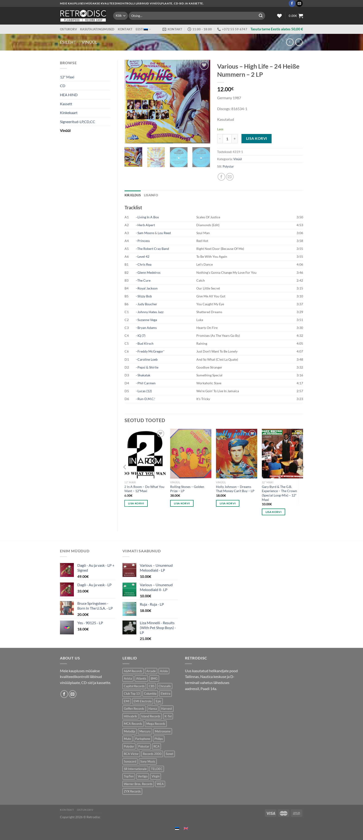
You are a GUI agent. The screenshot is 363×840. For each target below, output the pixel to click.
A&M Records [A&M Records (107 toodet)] (133, 671)
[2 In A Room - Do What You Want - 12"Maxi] (145, 453)
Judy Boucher (147, 304)
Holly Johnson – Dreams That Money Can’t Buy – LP (235, 489)
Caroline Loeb (148, 359)
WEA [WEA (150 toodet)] (160, 784)
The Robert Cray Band (153, 249)
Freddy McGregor (150, 351)
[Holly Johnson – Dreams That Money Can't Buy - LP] (236, 453)
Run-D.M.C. (146, 399)
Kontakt (125, 29)
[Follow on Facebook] (292, 3)
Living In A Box (148, 217)
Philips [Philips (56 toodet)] (158, 739)
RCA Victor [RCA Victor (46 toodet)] (131, 754)
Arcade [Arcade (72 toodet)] (151, 671)
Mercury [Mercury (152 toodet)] (145, 731)
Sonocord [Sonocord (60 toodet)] (130, 761)
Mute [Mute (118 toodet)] (127, 739)
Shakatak (144, 375)
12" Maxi (67, 77)
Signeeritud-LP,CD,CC (77, 121)
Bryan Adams (147, 328)
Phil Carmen (147, 383)
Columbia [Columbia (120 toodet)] (150, 693)
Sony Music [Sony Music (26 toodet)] (147, 761)
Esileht (68, 42)
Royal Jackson (148, 288)
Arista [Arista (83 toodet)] (128, 678)
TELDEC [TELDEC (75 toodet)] (157, 769)
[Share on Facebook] (221, 177)
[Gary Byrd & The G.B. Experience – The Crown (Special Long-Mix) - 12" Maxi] (282, 453)
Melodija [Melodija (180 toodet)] (129, 731)
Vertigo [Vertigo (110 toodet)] (142, 776)
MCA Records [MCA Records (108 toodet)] (133, 723)
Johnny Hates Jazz (150, 312)
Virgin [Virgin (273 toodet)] (156, 776)
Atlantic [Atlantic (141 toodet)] (141, 678)
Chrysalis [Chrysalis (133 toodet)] (165, 686)
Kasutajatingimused (97, 29)
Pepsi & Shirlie (148, 367)
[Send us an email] (299, 3)
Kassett (66, 104)
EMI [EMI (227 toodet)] (126, 701)
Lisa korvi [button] (136, 503)
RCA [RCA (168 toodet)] (156, 746)
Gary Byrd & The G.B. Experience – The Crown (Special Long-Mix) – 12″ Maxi (279, 493)
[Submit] (261, 16)
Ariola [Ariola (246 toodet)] (164, 671)
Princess (144, 241)
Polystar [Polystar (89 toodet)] (143, 746)
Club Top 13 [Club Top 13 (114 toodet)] (132, 693)
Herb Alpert (146, 225)
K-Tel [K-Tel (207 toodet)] (168, 716)
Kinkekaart (69, 112)
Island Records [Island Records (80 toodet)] (150, 716)
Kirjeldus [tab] (133, 195)
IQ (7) (141, 335)
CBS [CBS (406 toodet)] (151, 686)
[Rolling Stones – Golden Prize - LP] (190, 453)
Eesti (143, 29)
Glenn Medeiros (149, 272)
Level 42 (143, 256)
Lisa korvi (256, 138)
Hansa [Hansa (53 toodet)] (152, 708)
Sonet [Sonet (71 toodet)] (169, 754)
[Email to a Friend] (230, 177)
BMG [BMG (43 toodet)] (154, 678)
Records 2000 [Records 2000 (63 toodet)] (152, 754)
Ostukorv (68, 29)
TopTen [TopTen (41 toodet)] (129, 776)
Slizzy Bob (145, 296)
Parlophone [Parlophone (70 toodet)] (142, 739)
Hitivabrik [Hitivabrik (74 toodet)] (130, 716)
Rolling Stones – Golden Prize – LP (187, 489)
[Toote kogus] (227, 138)
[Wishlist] (279, 16)
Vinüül (89, 42)
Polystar (228, 166)
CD (62, 85)
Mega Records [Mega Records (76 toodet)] (155, 723)
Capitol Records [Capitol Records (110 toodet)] (134, 686)
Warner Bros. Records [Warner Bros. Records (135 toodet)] (138, 784)
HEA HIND (69, 94)
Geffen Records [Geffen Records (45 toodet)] (134, 708)
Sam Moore (146, 233)
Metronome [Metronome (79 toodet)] (163, 731)
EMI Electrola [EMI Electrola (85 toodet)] (143, 701)
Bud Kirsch (145, 343)
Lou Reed (164, 233)
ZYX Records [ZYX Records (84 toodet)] (132, 791)
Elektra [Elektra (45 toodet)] (165, 693)
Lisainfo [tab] (151, 195)
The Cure (143, 280)
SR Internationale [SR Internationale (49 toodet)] (135, 769)
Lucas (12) (145, 391)
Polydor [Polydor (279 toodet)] (129, 746)
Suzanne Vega (147, 320)
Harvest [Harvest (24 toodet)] (166, 708)
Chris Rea (144, 264)
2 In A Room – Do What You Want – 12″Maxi (144, 489)
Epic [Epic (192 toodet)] (158, 701)
